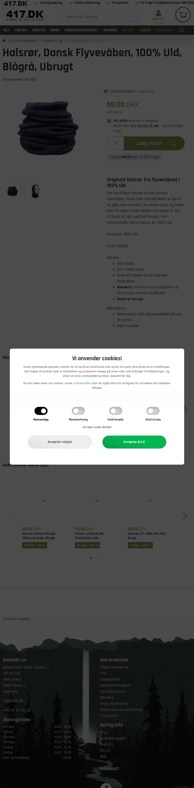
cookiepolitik (81, 383)
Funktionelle (116, 419)
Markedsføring (78, 419)
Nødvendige (41, 419)
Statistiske (153, 419)
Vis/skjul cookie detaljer (96, 427)
